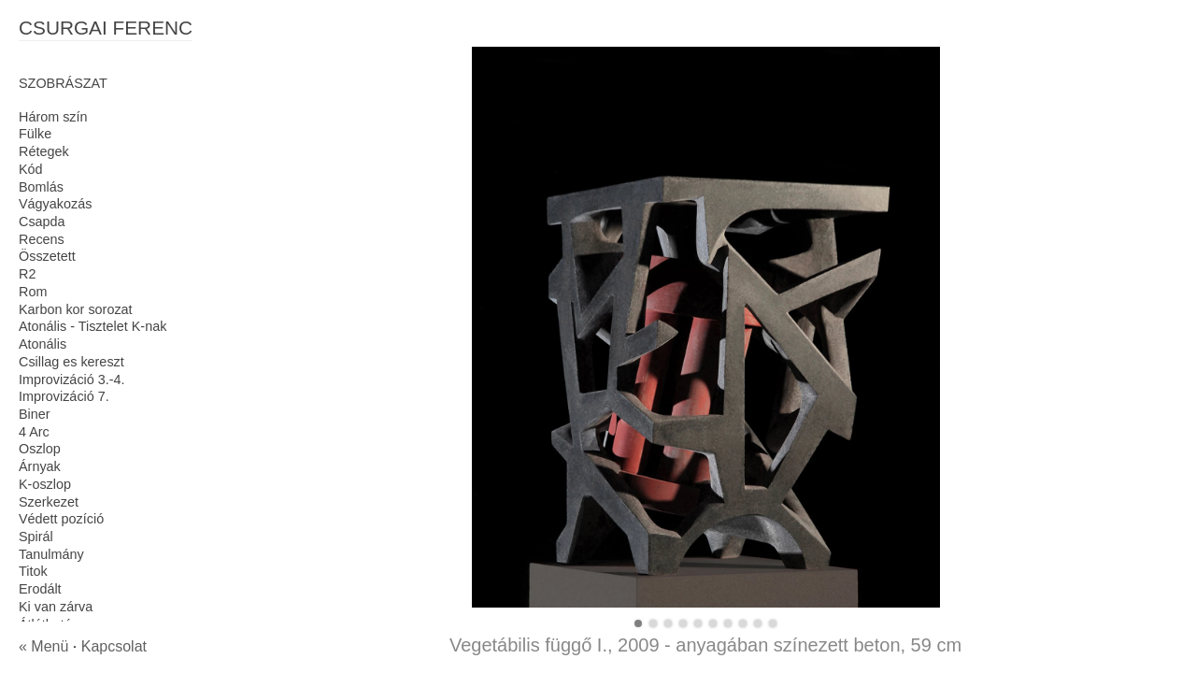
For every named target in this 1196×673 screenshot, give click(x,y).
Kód (31, 169)
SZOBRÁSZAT (63, 83)
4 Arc (34, 431)
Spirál (36, 536)
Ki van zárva (56, 606)
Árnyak (40, 466)
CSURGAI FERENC (105, 27)
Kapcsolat (114, 646)
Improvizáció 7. (64, 396)
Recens (41, 239)
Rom (33, 291)
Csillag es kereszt (71, 361)
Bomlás (41, 186)
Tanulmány (51, 554)
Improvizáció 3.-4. (72, 379)
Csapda (42, 221)
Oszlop (40, 448)
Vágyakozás (55, 203)
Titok (33, 571)
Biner (34, 414)
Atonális (42, 343)
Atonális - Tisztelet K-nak (92, 326)
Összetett (47, 256)
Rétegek (44, 151)
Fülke (35, 133)
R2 (27, 273)
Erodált (40, 588)
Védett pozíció (61, 518)
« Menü (43, 646)
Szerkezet (48, 501)
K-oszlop (45, 484)
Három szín (53, 116)
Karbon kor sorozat (76, 309)
